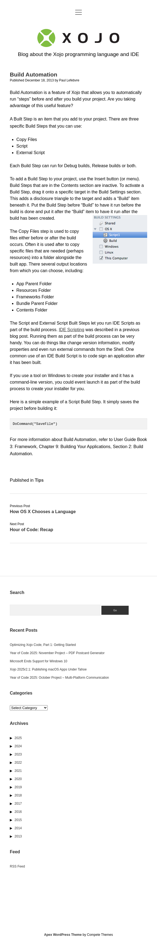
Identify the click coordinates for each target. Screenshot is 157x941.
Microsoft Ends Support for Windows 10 (38, 661)
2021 (18, 771)
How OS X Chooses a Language (43, 511)
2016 (18, 812)
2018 (18, 795)
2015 (18, 820)
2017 (18, 803)
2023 (18, 754)
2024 (18, 746)
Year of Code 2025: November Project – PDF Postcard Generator (57, 653)
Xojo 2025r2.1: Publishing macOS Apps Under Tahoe (48, 669)
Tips (39, 480)
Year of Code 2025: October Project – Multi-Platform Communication (59, 678)
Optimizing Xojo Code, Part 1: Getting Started (43, 645)
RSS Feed (17, 866)
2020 (18, 779)
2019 (18, 787)
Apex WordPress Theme (63, 935)
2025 (18, 738)
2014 (18, 828)
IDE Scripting (71, 329)
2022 (18, 762)
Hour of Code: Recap (31, 529)
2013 (18, 836)
